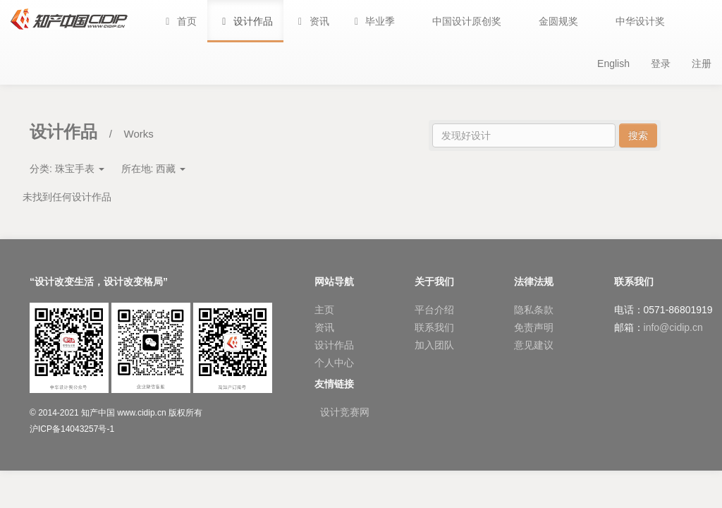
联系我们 (434, 327)
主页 (324, 309)
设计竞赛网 (344, 412)
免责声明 (533, 327)
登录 (661, 63)
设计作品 (334, 345)
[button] (373, 21)
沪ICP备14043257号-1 (72, 429)
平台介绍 (434, 309)
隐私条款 (533, 309)
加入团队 (434, 345)
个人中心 (334, 362)
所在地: (153, 168)
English (613, 63)
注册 (701, 63)
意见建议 (533, 345)
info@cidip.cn (673, 327)
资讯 (324, 327)
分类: (67, 168)
